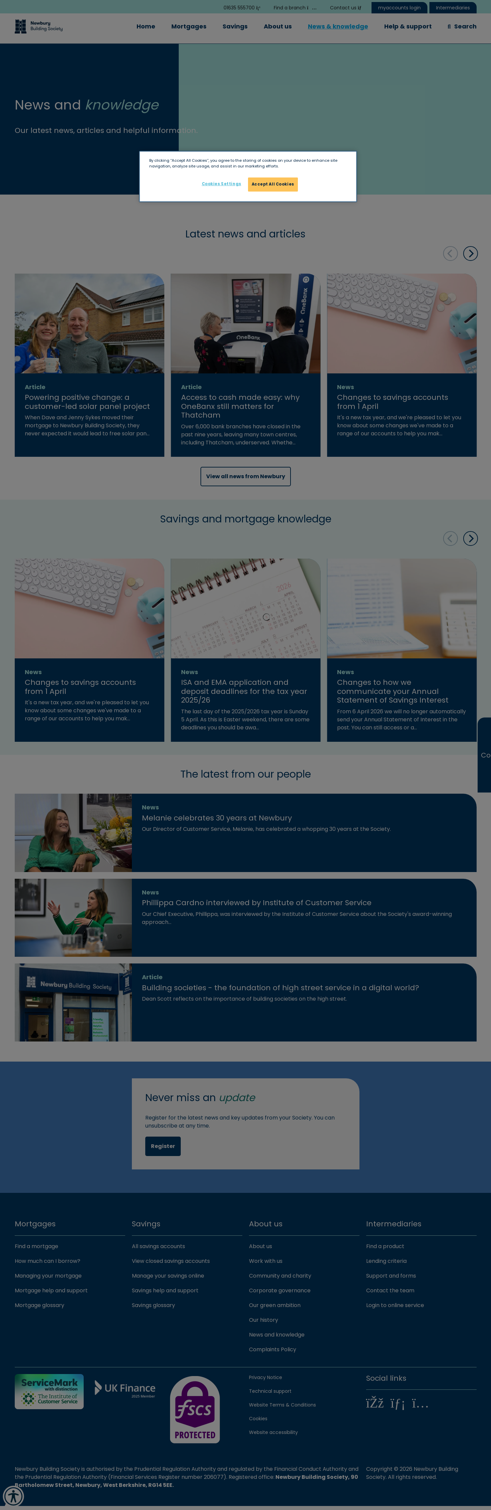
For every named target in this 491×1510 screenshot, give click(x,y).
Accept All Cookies (273, 184)
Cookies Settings (221, 184)
